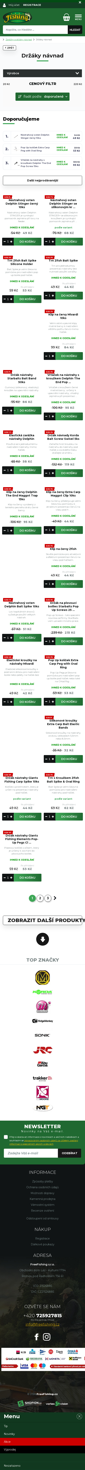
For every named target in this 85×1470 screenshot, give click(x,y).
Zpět (9, 47)
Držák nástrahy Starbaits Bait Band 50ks (21, 378)
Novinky (9, 1434)
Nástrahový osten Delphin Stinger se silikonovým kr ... (63, 203)
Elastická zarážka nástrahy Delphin (21, 437)
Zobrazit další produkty (45, 920)
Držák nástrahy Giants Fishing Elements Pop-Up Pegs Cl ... (21, 839)
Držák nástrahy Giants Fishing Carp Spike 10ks (21, 779)
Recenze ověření (42, 1210)
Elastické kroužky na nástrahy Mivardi (22, 661)
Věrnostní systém (42, 1205)
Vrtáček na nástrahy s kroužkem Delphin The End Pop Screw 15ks (36, 163)
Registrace (42, 1238)
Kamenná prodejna (42, 1199)
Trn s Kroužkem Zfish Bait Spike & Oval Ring (63, 779)
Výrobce (13, 73)
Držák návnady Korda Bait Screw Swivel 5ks (63, 437)
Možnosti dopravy (42, 1193)
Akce (7, 1441)
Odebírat (69, 1153)
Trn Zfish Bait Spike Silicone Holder (21, 262)
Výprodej (10, 1449)
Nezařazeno (12, 1465)
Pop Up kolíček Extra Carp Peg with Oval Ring (63, 663)
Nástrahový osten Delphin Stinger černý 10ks (22, 203)
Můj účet (14, 4)
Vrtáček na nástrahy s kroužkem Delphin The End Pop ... (63, 378)
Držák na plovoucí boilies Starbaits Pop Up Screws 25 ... (63, 606)
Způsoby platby (42, 1181)
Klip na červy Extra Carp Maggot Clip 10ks (63, 493)
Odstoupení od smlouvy (42, 1218)
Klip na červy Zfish (63, 549)
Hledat (75, 29)
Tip (6, 1426)
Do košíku (27, 241)
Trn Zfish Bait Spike (63, 260)
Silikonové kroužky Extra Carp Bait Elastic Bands (63, 724)
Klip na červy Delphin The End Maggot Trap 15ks (22, 495)
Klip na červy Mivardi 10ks (63, 316)
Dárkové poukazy (42, 1244)
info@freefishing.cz (42, 1324)
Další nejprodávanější (42, 180)
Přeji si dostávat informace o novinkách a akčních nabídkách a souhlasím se (44, 1140)
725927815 (42, 1315)
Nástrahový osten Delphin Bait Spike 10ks (21, 604)
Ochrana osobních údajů (42, 1187)
